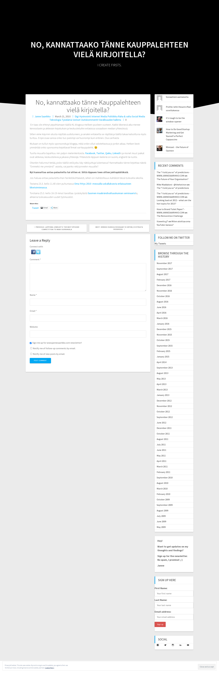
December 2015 (164, 329)
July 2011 (161, 444)
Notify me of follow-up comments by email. (54, 348)
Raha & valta (124, 116)
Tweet (35, 207)
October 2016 (163, 296)
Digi (77, 116)
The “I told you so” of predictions (173, 188)
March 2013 (162, 389)
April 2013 (161, 384)
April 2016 (161, 312)
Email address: (163, 611)
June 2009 (161, 521)
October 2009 (163, 499)
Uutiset (76, 119)
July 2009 (161, 516)
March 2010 (162, 488)
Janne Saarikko (43, 116)
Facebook (90, 153)
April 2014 (161, 362)
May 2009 (161, 527)
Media (104, 116)
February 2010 (163, 494)
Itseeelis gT (162, 221)
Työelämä (67, 119)
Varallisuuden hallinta (110, 119)
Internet (95, 116)
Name (33, 295)
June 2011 (161, 450)
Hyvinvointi (85, 116)
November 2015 (164, 334)
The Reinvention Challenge (170, 215)
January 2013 (163, 395)
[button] (33, 251)
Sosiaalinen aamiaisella (177, 97)
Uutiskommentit (89, 119)
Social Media (138, 116)
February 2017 (163, 279)
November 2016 (164, 290)
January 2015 (163, 356)
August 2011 (162, 439)
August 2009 (162, 510)
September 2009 (165, 505)
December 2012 (164, 400)
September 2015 (165, 345)
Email (33, 310)
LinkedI (116, 153)
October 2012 (163, 411)
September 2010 (165, 477)
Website (34, 326)
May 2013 (161, 378)
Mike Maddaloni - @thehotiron (171, 184)
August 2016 (162, 301)
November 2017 (164, 263)
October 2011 (163, 433)
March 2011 (162, 466)
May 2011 (161, 455)
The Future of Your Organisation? (172, 179)
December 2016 (164, 285)
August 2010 (162, 483)
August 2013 (162, 373)
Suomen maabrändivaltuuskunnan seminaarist (112, 193)
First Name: (161, 588)
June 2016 (161, 307)
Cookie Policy (49, 668)
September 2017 (165, 268)
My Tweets (160, 243)
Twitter (100, 153)
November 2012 (164, 406)
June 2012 (161, 422)
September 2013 (165, 367)
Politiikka (112, 116)
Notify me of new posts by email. (49, 354)
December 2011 (164, 428)
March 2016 (162, 318)
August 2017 (162, 274)
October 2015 (163, 340)
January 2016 (163, 323)
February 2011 (163, 472)
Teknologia (55, 119)
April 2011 (161, 461)
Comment (35, 259)
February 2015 (163, 351)
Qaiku (108, 153)
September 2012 (165, 417)
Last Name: (161, 600)
